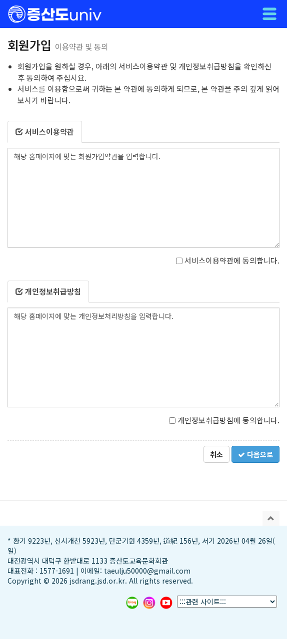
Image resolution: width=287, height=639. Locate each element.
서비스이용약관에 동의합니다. (228, 260)
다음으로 (255, 454)
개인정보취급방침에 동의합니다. (224, 420)
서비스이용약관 (45, 131)
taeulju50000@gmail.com (147, 571)
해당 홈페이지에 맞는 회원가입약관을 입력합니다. (144, 198)
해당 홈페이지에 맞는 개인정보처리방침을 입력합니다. (144, 357)
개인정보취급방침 (48, 291)
